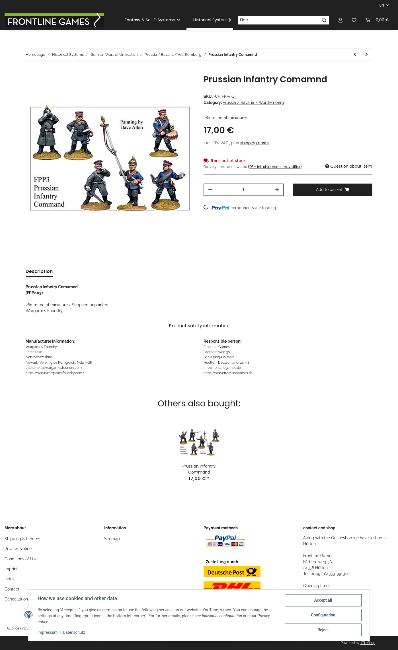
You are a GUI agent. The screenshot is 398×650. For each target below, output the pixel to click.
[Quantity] (243, 190)
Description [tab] (39, 271)
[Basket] (377, 20)
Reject (323, 630)
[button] (340, 20)
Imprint (11, 569)
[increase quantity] (277, 190)
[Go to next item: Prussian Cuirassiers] (366, 54)
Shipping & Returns (22, 538)
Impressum (48, 632)
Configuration (323, 615)
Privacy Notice (18, 548)
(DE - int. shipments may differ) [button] (275, 166)
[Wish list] (354, 20)
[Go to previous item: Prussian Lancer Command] (355, 54)
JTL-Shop (367, 643)
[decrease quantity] (210, 190)
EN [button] (381, 5)
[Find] (278, 20)
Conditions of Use (21, 559)
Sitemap (112, 538)
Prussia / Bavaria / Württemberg (253, 102)
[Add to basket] (30, 71)
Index (10, 579)
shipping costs (254, 143)
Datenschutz (74, 632)
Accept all (323, 600)
